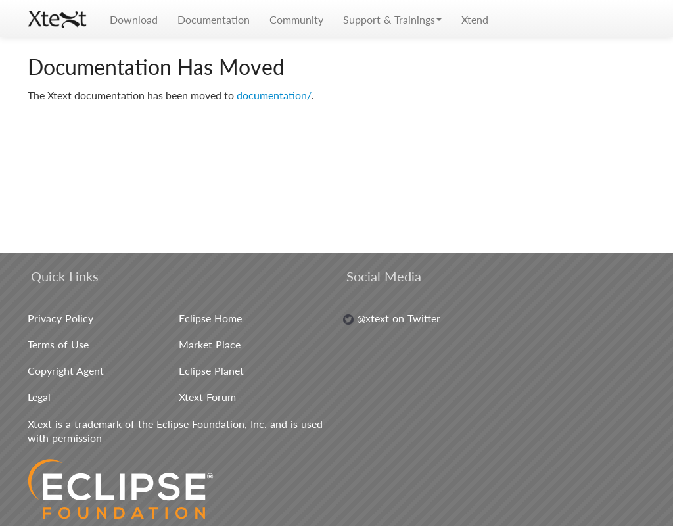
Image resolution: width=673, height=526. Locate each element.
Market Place (210, 344)
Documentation (213, 19)
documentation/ (274, 95)
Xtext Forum (207, 397)
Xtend (474, 19)
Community (296, 19)
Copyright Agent (66, 370)
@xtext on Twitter (391, 318)
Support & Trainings (392, 19)
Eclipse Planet (211, 370)
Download (134, 19)
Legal (39, 397)
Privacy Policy (60, 318)
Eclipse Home (210, 318)
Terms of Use (58, 344)
